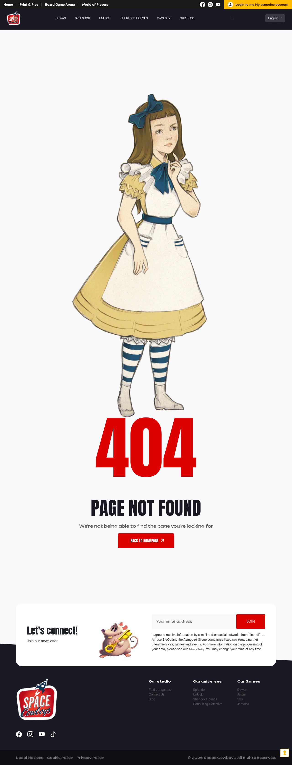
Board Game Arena (60, 5)
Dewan (61, 18)
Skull (240, 699)
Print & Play (29, 5)
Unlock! (105, 18)
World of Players (95, 5)
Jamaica (243, 704)
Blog (152, 699)
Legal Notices (29, 758)
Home (8, 5)
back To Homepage (147, 540)
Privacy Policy (196, 649)
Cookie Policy (60, 758)
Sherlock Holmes (134, 18)
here (234, 639)
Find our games (160, 689)
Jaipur (241, 694)
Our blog (187, 18)
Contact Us (156, 694)
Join (251, 621)
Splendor (82, 18)
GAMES (162, 18)
